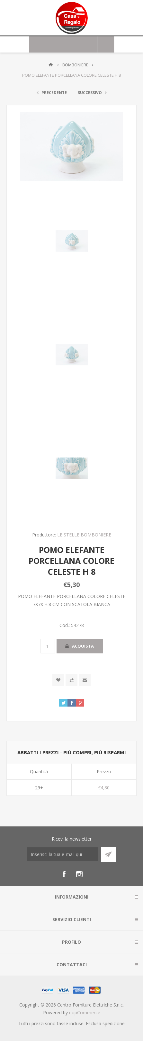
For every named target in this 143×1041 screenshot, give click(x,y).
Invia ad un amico (85, 680)
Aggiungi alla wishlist (58, 680)
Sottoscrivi (108, 854)
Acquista (83, 646)
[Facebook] (64, 874)
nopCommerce (84, 1012)
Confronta (71, 680)
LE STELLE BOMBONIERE (84, 535)
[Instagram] (79, 874)
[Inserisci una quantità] (47, 646)
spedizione (114, 1023)
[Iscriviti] (62, 854)
